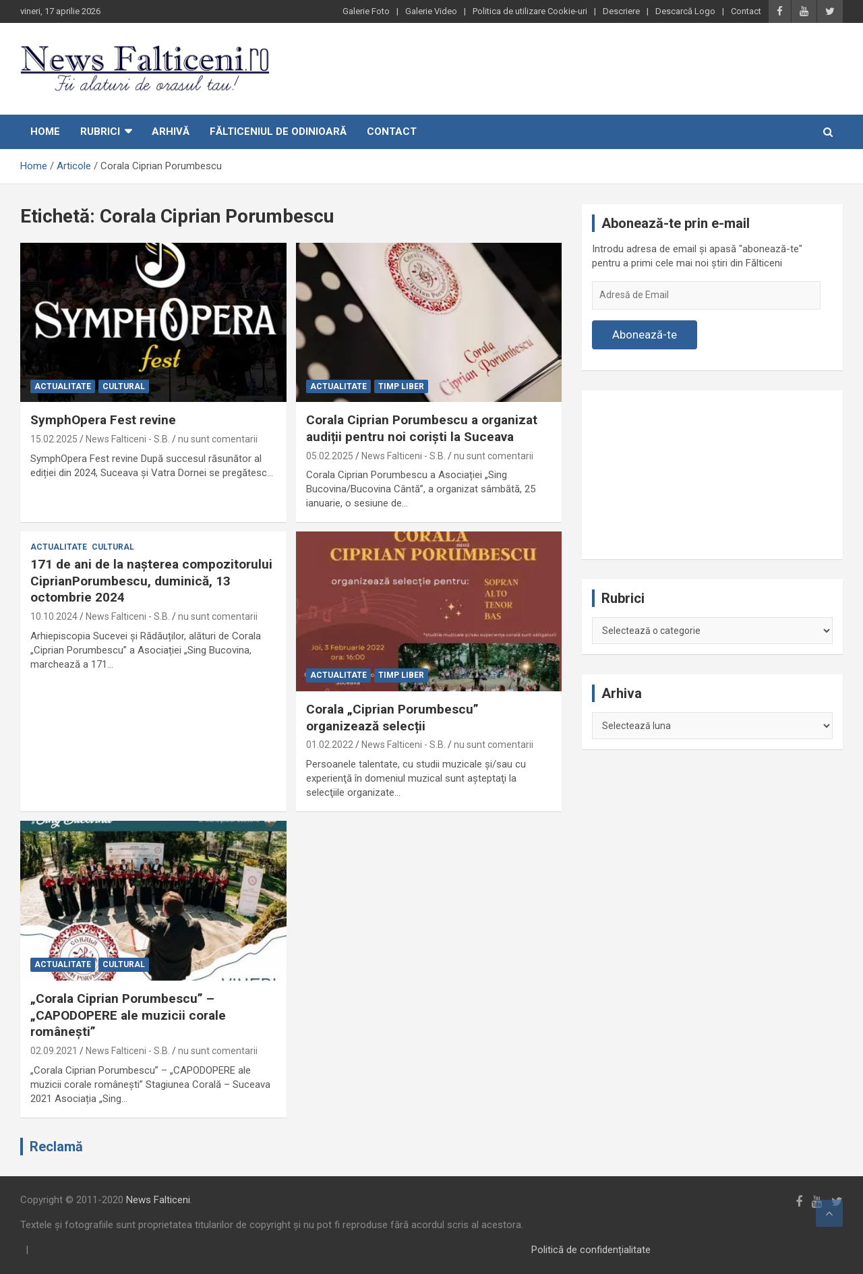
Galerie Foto (366, 11)
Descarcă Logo (685, 11)
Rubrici (100, 131)
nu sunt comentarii (218, 439)
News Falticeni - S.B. (128, 439)
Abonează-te (644, 334)
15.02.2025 (54, 439)
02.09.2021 (54, 1050)
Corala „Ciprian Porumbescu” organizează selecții (392, 717)
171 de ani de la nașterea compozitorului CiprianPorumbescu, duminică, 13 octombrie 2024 (151, 580)
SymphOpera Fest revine (103, 420)
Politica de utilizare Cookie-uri (530, 11)
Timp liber (401, 386)
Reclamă (56, 1146)
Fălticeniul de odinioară (278, 131)
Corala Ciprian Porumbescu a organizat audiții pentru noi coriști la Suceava (421, 428)
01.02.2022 (329, 744)
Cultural (123, 386)
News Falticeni (158, 1200)
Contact (746, 11)
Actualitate (62, 386)
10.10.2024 (54, 616)
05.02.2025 (329, 456)
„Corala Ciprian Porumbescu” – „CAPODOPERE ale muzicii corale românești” (128, 1015)
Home (45, 131)
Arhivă (170, 131)
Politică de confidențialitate (591, 1250)
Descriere (621, 11)
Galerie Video (431, 11)
